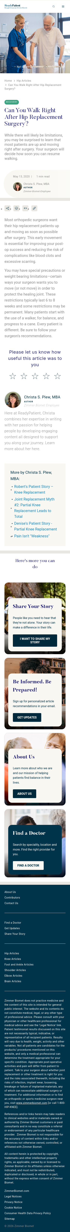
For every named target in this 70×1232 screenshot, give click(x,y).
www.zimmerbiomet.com (31, 1102)
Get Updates (27, 717)
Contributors (12, 897)
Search (53, 6)
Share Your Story (14, 933)
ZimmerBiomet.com (16, 1190)
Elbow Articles (13, 975)
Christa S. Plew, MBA (42, 397)
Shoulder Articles (15, 970)
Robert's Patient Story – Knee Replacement (33, 489)
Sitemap (9, 1218)
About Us (24, 793)
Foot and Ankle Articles (19, 964)
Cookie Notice (13, 1207)
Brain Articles (12, 981)
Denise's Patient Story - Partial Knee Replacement (35, 526)
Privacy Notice (13, 1202)
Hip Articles (11, 953)
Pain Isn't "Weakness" (31, 536)
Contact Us (11, 903)
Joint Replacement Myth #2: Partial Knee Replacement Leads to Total (34, 508)
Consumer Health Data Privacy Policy (27, 1213)
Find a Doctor (28, 865)
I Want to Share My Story (35, 640)
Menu (63, 6)
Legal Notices (13, 1196)
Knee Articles (12, 958)
